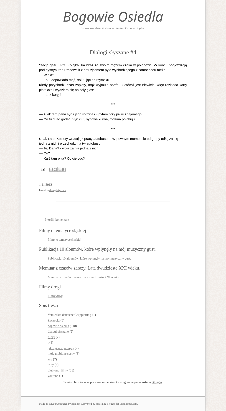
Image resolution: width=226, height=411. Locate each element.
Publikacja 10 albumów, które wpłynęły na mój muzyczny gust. (89, 258)
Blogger (157, 382)
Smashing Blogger (105, 403)
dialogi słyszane (57, 190)
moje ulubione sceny (61, 353)
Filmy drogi (55, 296)
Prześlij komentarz (57, 219)
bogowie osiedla (58, 326)
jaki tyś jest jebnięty (61, 348)
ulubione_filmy (58, 370)
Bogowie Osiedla (113, 16)
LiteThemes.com (128, 403)
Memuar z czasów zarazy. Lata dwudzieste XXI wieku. (84, 277)
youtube (53, 376)
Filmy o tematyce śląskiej (64, 239)
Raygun (53, 403)
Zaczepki (54, 320)
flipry (51, 337)
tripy (51, 364)
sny (50, 359)
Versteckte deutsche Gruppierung (69, 315)
